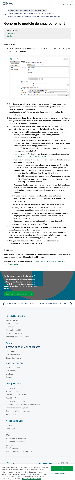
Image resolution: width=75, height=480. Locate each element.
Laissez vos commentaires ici (19, 293)
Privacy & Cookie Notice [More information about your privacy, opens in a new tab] (31, 479)
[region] (37, 472)
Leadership (10, 428)
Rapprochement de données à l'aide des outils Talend (27, 10)
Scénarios (48, 13)
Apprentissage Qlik (13, 330)
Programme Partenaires (15, 441)
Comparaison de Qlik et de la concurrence (23, 404)
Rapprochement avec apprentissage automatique (25, 13)
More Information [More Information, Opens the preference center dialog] (61, 474)
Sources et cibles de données (18, 411)
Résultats (10, 36)
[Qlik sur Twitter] (58, 463)
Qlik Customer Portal (14, 333)
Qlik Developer (12, 323)
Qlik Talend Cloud (13, 354)
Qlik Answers (11, 370)
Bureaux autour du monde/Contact (20, 451)
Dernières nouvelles (14, 448)
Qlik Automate (11, 377)
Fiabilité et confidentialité (16, 394)
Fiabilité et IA (11, 398)
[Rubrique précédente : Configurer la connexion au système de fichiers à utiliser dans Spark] (19, 303)
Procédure (11, 33)
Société (9, 425)
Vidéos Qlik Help (12, 320)
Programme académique (16, 438)
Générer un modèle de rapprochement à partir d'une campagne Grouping (34, 16)
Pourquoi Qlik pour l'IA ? (15, 401)
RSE (7, 431)
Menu (72, 4)
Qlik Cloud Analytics (14, 367)
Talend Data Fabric (13, 358)
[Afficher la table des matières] (4, 10)
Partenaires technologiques (17, 407)
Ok (62, 469)
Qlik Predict (10, 374)
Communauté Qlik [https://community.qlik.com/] (46, 463)
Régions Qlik (11, 414)
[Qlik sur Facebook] (67, 463)
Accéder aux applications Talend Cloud (29, 156)
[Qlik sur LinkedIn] (62, 463)
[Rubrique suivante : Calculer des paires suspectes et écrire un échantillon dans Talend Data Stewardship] (55, 303)
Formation (10, 326)
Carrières (9, 445)
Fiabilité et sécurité (13, 391)
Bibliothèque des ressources (17, 336)
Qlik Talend (10, 351)
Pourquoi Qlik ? (12, 388)
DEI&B (8, 435)
